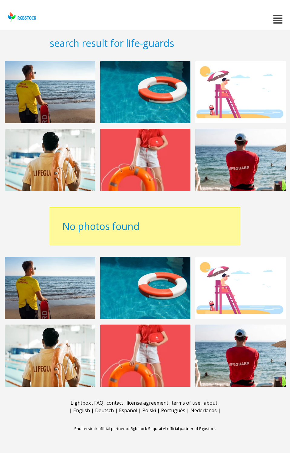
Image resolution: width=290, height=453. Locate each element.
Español (128, 410)
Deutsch (104, 410)
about (210, 403)
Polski (149, 410)
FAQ (98, 403)
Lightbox (81, 403)
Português (173, 410)
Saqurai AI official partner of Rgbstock (182, 428)
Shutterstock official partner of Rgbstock (110, 428)
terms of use (186, 403)
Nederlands (203, 410)
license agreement (147, 403)
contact (115, 403)
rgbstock (21, 16)
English (81, 410)
